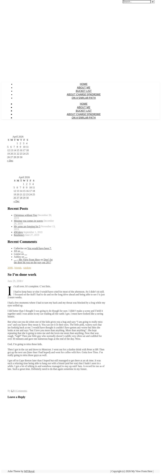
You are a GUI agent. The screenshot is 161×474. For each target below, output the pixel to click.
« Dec (10, 160)
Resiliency (19, 235)
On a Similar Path (84, 98)
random (27, 267)
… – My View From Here (27, 259)
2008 (10, 267)
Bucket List (84, 91)
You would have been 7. (39, 248)
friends (17, 267)
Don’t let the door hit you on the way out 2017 (33, 261)
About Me (83, 87)
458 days (18, 232)
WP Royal (29, 471)
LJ (12, 390)
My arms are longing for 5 (27, 226)
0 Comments (20, 390)
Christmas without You (25, 215)
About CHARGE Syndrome (84, 94)
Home (83, 84)
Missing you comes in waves (28, 220)
